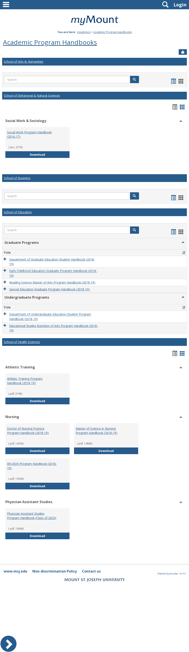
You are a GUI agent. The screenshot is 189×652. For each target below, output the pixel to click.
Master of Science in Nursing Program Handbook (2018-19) (96, 430)
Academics (84, 32)
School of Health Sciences (22, 342)
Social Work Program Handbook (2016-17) (29, 134)
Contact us (91, 571)
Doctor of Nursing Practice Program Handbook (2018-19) (28, 430)
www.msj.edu (15, 571)
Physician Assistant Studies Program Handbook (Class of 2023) (31, 516)
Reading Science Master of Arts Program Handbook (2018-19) (52, 282)
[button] (134, 79)
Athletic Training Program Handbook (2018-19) (24, 381)
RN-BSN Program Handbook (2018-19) (32, 466)
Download (50, 154)
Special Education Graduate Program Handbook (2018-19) (49, 289)
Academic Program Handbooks (112, 32)
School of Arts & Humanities (23, 62)
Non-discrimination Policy (54, 571)
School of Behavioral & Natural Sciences (32, 95)
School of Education (18, 212)
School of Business (17, 178)
